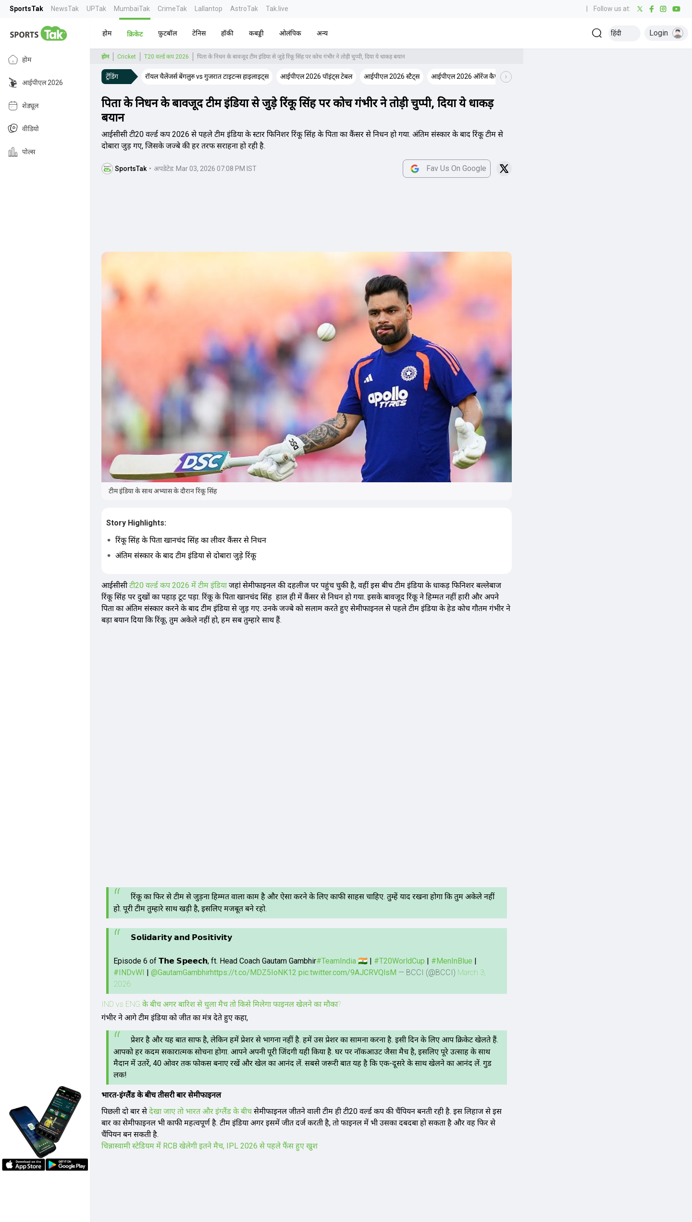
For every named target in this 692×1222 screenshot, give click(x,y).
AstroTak (244, 8)
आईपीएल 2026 (35, 82)
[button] (107, 33)
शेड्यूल (23, 105)
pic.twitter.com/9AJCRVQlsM (347, 972)
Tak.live (277, 8)
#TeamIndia (336, 960)
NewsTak (65, 8)
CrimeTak (172, 8)
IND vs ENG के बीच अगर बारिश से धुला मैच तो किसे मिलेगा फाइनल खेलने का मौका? (221, 1004)
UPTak (96, 8)
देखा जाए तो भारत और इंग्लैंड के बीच (201, 1111)
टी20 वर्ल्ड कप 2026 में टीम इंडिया (178, 585)
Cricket (126, 56)
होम (19, 59)
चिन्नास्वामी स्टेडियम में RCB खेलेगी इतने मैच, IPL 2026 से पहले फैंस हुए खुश (209, 1145)
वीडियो (23, 128)
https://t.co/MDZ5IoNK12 (253, 972)
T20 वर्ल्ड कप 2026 (166, 56)
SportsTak (26, 8)
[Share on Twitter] (504, 168)
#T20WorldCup (399, 960)
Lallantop (208, 8)
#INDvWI (129, 972)
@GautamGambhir (180, 972)
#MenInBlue (451, 960)
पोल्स (21, 152)
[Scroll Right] (506, 77)
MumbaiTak (132, 8)
